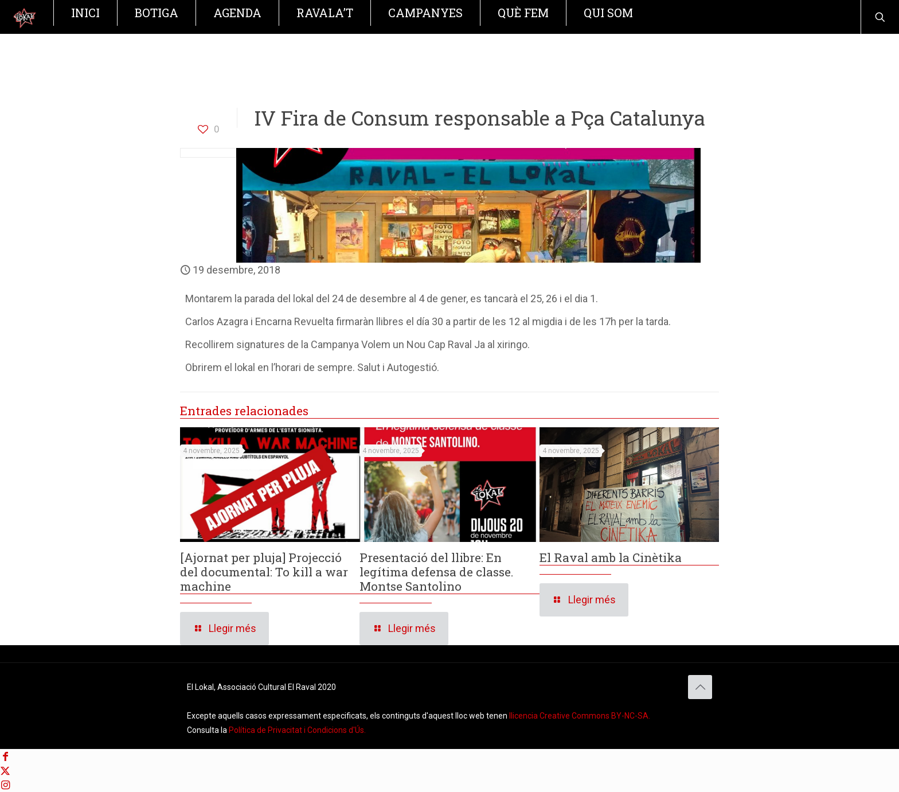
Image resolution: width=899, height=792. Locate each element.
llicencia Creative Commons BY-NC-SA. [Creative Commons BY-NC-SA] (579, 715)
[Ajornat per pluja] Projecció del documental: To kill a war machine (264, 571)
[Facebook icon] (5, 756)
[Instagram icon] (5, 785)
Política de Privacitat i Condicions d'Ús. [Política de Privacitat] (297, 730)
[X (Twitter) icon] (5, 770)
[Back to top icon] (700, 687)
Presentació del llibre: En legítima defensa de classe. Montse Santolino (436, 571)
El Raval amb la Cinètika (611, 557)
